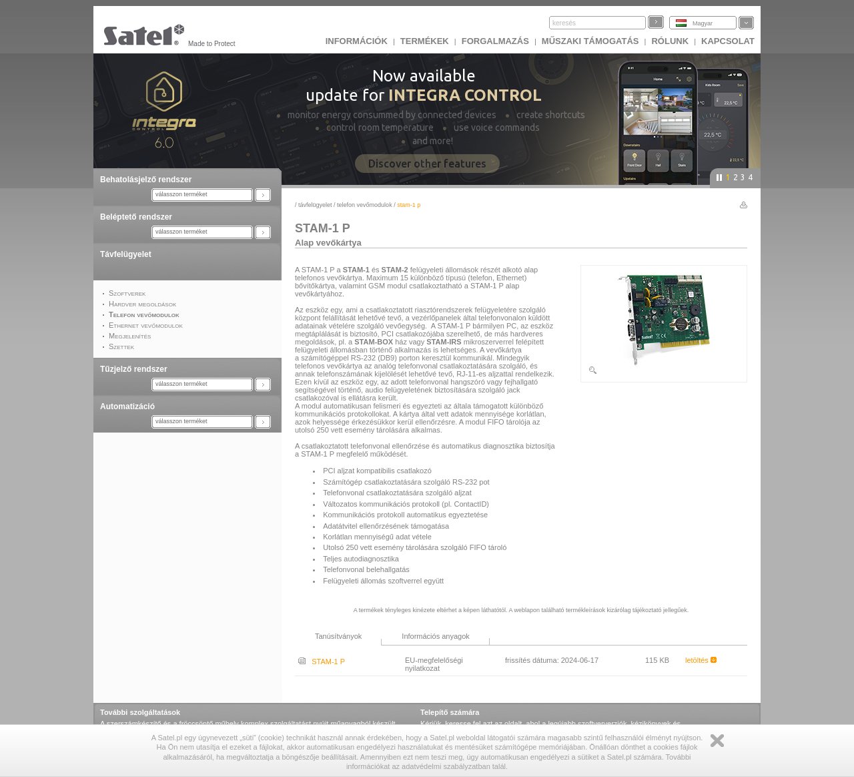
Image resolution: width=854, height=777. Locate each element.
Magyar (703, 23)
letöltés (701, 660)
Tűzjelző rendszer (133, 369)
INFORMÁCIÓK (357, 41)
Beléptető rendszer (136, 217)
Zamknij (717, 740)
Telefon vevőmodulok (364, 205)
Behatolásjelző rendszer (145, 179)
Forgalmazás (495, 41)
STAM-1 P (321, 662)
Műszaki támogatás (590, 41)
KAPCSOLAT (728, 41)
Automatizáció (127, 406)
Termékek (424, 41)
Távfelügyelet (125, 254)
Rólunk (670, 41)
